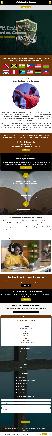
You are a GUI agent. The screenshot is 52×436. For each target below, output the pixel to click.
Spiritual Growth (18, 312)
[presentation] (9, 416)
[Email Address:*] (25, 406)
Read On (26, 149)
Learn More (26, 285)
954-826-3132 (26, 335)
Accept (44, 434)
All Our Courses (26, 167)
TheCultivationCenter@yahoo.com (26, 342)
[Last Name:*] (25, 403)
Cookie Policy (38, 434)
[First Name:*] (25, 400)
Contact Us (26, 7)
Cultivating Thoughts (32, 312)
